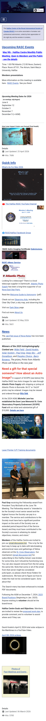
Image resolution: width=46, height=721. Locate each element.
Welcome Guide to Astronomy (23, 294)
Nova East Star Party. (11, 289)
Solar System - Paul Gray (13, 353)
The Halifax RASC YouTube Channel (21, 204)
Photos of (16, 669)
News (5, 331)
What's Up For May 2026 (12, 167)
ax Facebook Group (22, 233)
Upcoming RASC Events (18, 47)
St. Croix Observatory (26, 552)
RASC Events (13, 83)
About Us (19, 312)
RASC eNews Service (11, 262)
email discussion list (18, 543)
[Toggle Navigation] (3, 19)
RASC (7, 233)
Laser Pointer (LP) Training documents (18, 450)
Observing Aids (21, 299)
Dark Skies (14, 307)
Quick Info (9, 163)
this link (24, 393)
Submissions (36, 249)
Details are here (17, 410)
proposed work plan (31, 611)
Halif (12, 233)
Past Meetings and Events (15, 672)
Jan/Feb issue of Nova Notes (18, 336)
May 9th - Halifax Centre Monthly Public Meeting (22, 56)
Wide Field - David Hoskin (26, 349)
